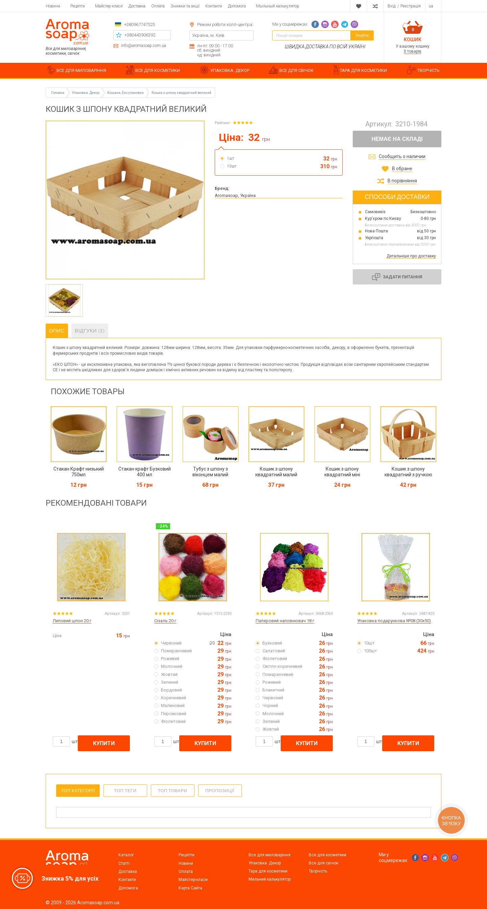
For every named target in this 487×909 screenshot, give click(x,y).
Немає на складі (397, 139)
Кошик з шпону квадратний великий (181, 93)
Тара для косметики (268, 871)
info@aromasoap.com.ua (143, 46)
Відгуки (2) (90, 331)
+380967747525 (139, 24)
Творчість (318, 871)
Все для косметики (327, 855)
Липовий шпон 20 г (72, 620)
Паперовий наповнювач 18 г (285, 620)
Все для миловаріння (270, 855)
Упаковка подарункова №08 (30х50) (394, 620)
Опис (57, 331)
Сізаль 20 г (165, 620)
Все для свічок (323, 863)
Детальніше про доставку (411, 256)
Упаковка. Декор (265, 863)
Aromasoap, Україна (235, 195)
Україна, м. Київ (208, 35)
